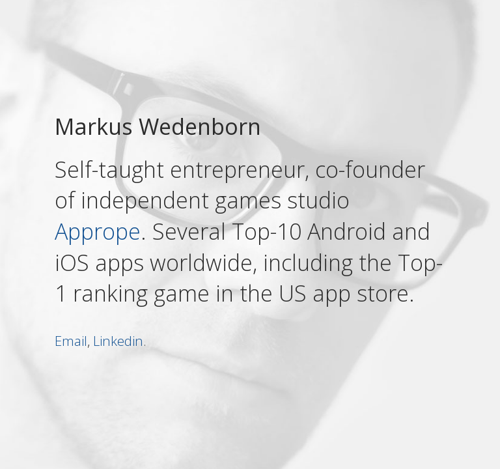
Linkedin (118, 340)
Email (71, 340)
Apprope (98, 231)
